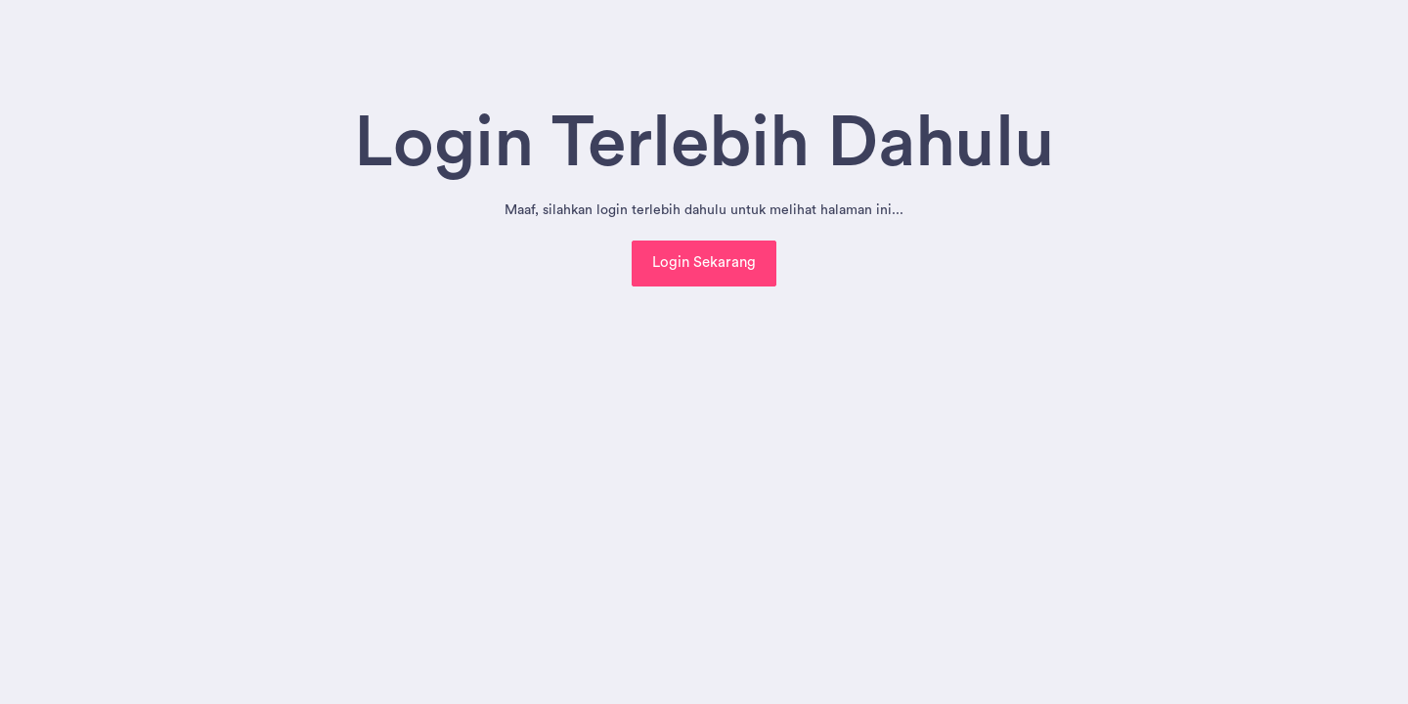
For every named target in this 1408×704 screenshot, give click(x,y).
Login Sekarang (704, 262)
